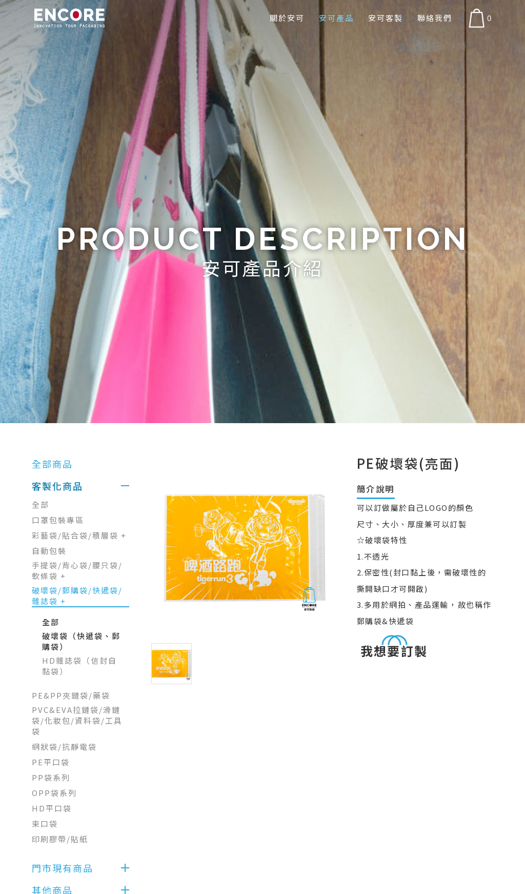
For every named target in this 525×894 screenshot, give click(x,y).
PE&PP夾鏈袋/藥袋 (71, 695)
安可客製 (385, 17)
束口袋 (45, 823)
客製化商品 (57, 485)
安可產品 (336, 17)
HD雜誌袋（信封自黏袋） (79, 666)
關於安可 (287, 17)
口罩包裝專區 (58, 519)
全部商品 (52, 463)
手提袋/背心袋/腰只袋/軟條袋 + (77, 570)
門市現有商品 (62, 868)
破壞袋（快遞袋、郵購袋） (81, 641)
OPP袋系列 (54, 792)
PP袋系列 (51, 777)
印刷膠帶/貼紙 (60, 838)
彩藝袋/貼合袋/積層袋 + (79, 535)
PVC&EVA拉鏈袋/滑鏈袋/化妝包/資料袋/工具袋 (77, 720)
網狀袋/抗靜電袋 (64, 746)
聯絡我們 (434, 17)
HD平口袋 (52, 808)
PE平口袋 (51, 762)
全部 (40, 504)
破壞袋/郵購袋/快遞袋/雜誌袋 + (77, 595)
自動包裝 (49, 550)
